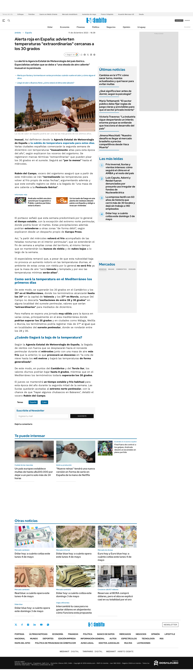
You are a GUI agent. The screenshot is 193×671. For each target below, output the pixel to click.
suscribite (179, 20)
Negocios (111, 27)
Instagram (28, 625)
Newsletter (187, 27)
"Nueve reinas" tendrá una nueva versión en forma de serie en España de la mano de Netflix (75, 472)
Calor (44, 402)
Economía (64, 27)
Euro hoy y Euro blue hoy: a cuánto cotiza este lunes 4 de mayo (114, 557)
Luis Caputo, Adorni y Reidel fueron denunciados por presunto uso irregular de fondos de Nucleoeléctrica (120, 185)
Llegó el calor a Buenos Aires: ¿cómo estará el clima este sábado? (45, 82)
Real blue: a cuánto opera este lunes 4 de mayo (32, 594)
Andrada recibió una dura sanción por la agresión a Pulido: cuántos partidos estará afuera (39, 202)
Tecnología (148, 638)
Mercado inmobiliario (69, 14)
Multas (128, 643)
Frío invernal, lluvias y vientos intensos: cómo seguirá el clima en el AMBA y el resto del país (120, 169)
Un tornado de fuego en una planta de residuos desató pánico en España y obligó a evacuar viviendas (82, 202)
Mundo (34, 638)
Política (95, 27)
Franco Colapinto (107, 14)
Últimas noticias (38, 634)
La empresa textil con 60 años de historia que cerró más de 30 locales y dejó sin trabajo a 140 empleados (120, 202)
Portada (19, 634)
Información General (93, 638)
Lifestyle (170, 634)
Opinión (126, 27)
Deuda (141, 14)
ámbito (18, 33)
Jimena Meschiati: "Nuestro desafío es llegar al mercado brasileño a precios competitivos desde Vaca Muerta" (115, 141)
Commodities (121, 269)
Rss (161, 638)
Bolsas (111, 269)
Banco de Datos (105, 634)
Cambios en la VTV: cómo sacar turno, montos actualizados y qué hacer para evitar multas (116, 80)
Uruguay (141, 27)
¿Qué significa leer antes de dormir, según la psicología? (115, 92)
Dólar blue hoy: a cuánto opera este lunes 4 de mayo (73, 555)
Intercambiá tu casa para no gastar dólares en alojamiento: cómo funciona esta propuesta (74, 609)
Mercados (125, 634)
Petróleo (31, 14)
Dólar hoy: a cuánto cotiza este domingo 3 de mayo (120, 216)
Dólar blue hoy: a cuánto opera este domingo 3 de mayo (32, 609)
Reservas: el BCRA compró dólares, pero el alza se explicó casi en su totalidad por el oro (115, 596)
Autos (113, 638)
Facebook (22, 625)
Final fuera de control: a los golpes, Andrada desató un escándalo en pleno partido (125, 448)
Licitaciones (143, 643)
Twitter (16, 625)
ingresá (187, 20)
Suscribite (82, 416)
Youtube (41, 625)
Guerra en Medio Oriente (48, 14)
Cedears (132, 269)
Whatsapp (48, 625)
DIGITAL (69, 651)
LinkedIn (34, 625)
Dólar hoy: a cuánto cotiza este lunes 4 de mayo (32, 555)
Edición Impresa (67, 638)
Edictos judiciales (109, 643)
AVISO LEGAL (87, 643)
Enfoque (20, 14)
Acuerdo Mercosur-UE (126, 14)
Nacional (20, 638)
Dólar (50, 27)
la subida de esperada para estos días (62, 143)
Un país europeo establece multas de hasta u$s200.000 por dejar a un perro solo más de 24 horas (34, 473)
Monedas (102, 269)
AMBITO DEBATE (119, 651)
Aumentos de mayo (89, 14)
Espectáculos (129, 638)
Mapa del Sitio (22, 643)
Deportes (48, 638)
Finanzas (81, 27)
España (28, 33)
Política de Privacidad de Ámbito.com (55, 643)
